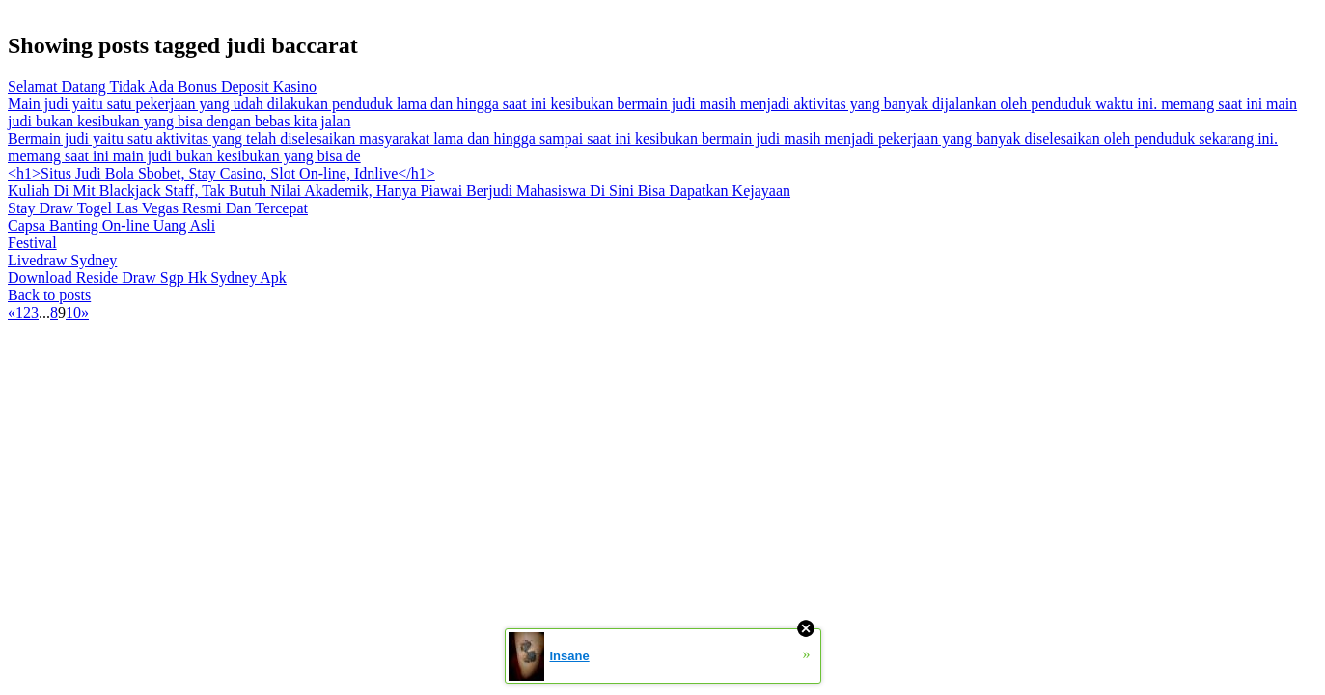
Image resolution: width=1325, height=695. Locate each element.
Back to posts (49, 295)
